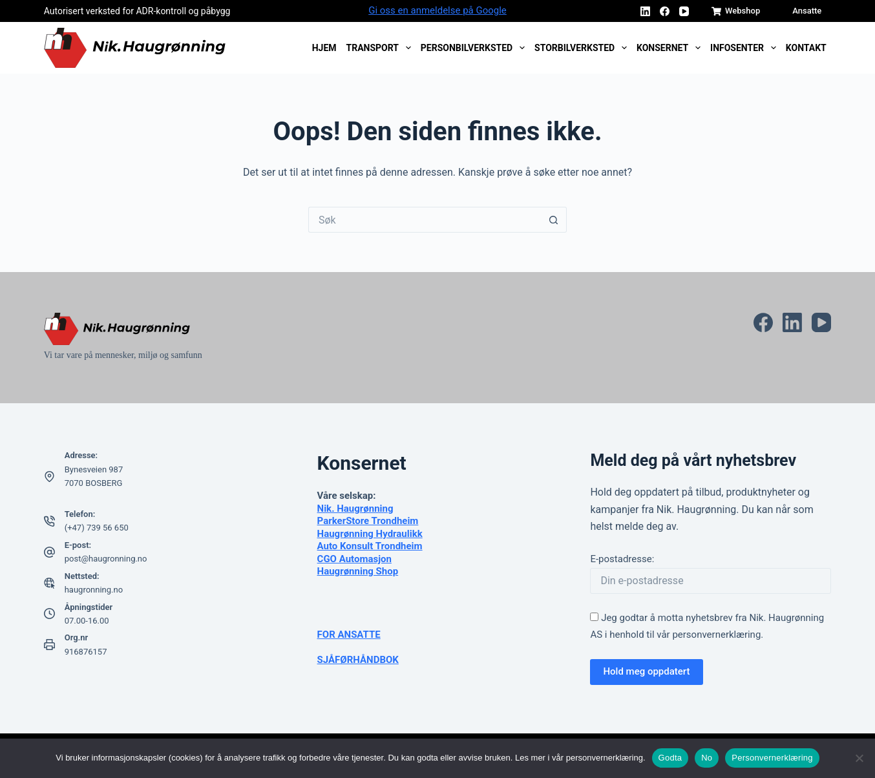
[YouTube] (684, 11)
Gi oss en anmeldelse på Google (437, 10)
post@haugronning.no (106, 558)
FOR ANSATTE (349, 634)
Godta (670, 757)
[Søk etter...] (424, 220)
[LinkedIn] (645, 11)
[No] (858, 758)
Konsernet (671, 48)
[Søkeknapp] (554, 220)
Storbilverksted (582, 48)
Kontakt (806, 48)
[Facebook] (664, 11)
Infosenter (745, 48)
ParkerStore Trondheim (368, 521)
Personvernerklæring (772, 757)
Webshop (736, 11)
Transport (381, 48)
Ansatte (806, 11)
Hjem (324, 48)
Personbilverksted (475, 48)
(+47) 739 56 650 (97, 527)
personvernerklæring (716, 634)
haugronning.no (94, 589)
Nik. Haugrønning (355, 508)
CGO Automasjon (354, 559)
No (706, 757)
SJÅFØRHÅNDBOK (358, 660)
